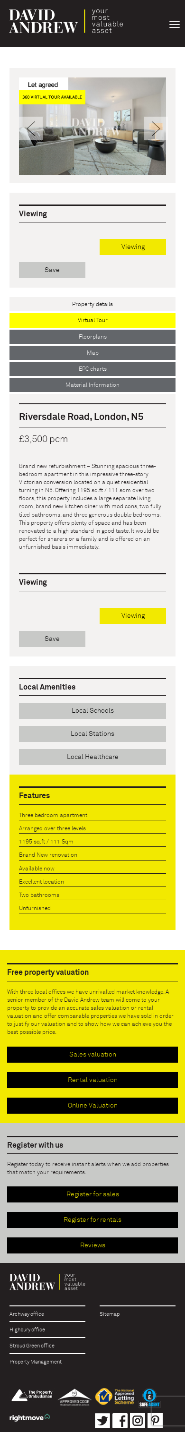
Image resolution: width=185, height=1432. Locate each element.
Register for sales (92, 1194)
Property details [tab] (92, 304)
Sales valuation (92, 1054)
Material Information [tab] (92, 385)
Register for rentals (92, 1220)
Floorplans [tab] (93, 337)
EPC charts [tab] (93, 369)
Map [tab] (93, 353)
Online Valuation (93, 1105)
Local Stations (92, 734)
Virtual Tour (93, 321)
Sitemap (110, 1314)
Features (34, 796)
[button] (30, 146)
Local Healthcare (93, 757)
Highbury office (27, 1329)
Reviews (92, 1245)
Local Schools (93, 710)
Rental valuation (93, 1080)
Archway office (26, 1314)
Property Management (35, 1361)
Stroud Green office (32, 1345)
